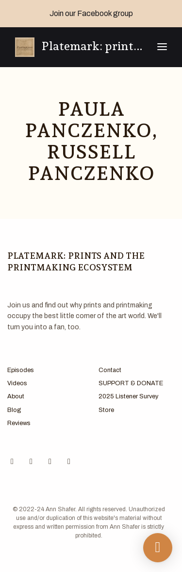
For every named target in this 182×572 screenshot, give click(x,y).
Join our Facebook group (91, 13)
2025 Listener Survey (128, 396)
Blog (14, 410)
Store (106, 410)
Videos (17, 383)
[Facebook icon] (12, 461)
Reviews (19, 423)
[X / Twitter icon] (50, 461)
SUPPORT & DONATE (131, 383)
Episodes (20, 370)
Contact (110, 370)
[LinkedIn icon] (69, 461)
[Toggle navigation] (162, 47)
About (15, 396)
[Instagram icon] (31, 461)
